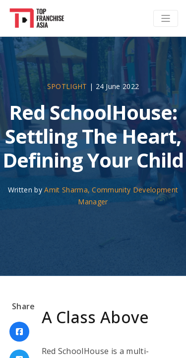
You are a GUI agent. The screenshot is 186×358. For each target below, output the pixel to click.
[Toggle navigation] (165, 18)
